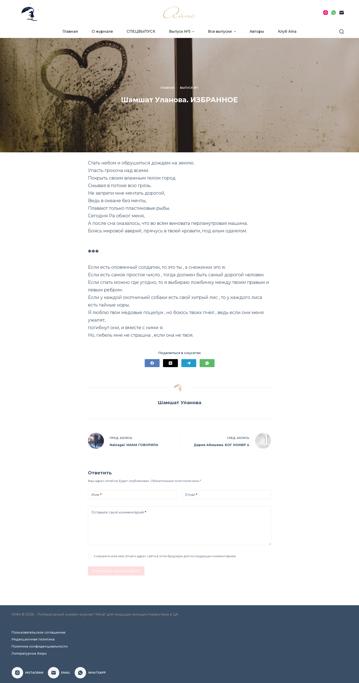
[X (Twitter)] (170, 363)
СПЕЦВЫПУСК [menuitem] (141, 31)
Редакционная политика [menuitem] (32, 639)
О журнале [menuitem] (102, 31)
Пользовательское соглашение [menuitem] (38, 632)
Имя (96, 495)
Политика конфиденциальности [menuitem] (39, 646)
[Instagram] (325, 12)
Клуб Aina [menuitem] (287, 31)
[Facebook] (152, 363)
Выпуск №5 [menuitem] (182, 31)
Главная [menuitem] (70, 31)
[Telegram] (188, 363)
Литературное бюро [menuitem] (29, 653)
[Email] (341, 12)
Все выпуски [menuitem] (222, 31)
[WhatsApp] (333, 12)
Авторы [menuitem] (257, 31)
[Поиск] (341, 31)
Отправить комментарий (116, 571)
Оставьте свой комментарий (118, 512)
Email (191, 495)
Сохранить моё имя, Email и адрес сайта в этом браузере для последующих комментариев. (165, 556)
